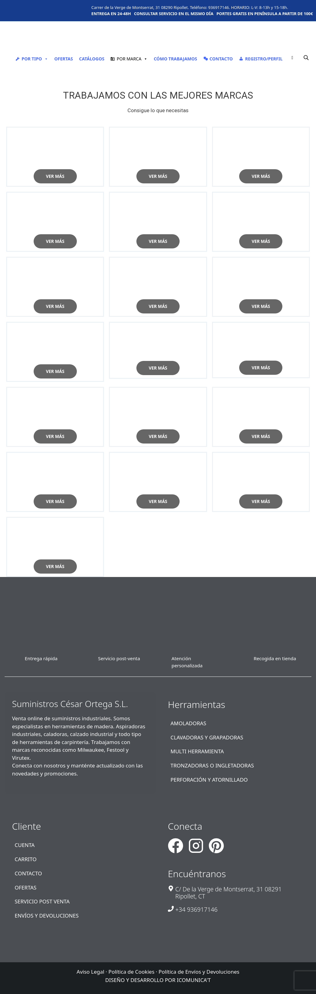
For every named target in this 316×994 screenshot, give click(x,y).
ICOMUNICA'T (194, 979)
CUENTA (25, 843)
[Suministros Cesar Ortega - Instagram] (196, 844)
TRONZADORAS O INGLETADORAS (212, 764)
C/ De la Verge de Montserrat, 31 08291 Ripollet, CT (228, 891)
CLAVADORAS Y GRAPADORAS (207, 736)
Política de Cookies (131, 970)
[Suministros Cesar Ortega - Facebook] (175, 844)
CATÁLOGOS (91, 59)
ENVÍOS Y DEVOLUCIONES (47, 914)
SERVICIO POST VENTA (42, 900)
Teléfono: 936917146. (210, 7)
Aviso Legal (90, 970)
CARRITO (26, 857)
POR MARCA (132, 59)
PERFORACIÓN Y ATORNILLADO (209, 778)
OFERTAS (63, 59)
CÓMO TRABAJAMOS (175, 59)
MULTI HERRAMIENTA (197, 750)
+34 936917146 (196, 908)
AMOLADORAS (188, 722)
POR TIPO (35, 59)
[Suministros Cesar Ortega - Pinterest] (216, 844)
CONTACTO (221, 59)
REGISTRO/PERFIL (263, 59)
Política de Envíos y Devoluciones (199, 970)
